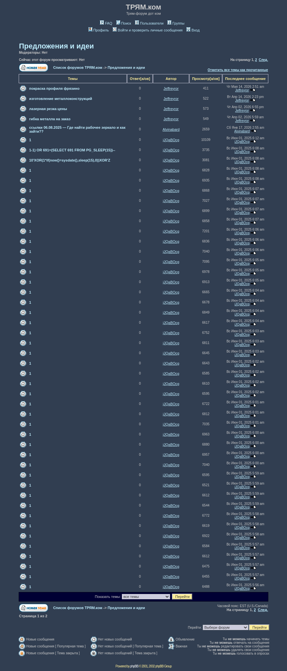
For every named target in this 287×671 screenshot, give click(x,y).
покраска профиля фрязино (54, 88)
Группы (175, 23)
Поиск (123, 23)
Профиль (98, 30)
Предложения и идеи (56, 46)
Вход (193, 30)
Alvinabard (171, 129)
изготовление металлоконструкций (60, 99)
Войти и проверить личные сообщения (147, 30)
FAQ (106, 23)
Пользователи (149, 23)
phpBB (134, 666)
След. (263, 60)
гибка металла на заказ (49, 119)
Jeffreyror (171, 88)
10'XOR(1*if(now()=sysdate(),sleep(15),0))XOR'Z (69, 160)
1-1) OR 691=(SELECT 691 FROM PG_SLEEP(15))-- (72, 150)
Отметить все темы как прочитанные (238, 70)
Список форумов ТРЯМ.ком (77, 67)
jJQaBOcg (171, 140)
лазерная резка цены (48, 109)
